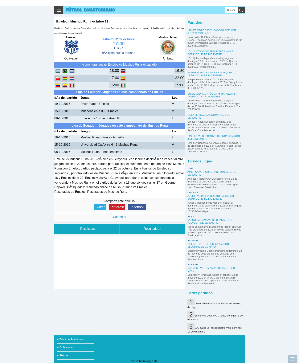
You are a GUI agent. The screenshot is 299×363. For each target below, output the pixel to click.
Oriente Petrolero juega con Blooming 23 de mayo (208, 245)
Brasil (190, 216)
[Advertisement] (119, 262)
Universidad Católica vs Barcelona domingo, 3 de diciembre (211, 95)
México (191, 168)
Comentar (119, 216)
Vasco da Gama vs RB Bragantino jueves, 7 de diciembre (209, 221)
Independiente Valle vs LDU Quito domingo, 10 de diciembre (210, 74)
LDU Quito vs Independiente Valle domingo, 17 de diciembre (210, 53)
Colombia (192, 192)
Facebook (137, 207)
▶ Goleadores (65, 347)
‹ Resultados (87, 228)
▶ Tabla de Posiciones (70, 339)
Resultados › (152, 228)
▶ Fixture (62, 355)
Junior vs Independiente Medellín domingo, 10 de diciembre (210, 197)
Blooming (192, 240)
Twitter (100, 207)
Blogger (163, 361)
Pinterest (117, 207)
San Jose (192, 264)
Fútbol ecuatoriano (90, 10)
